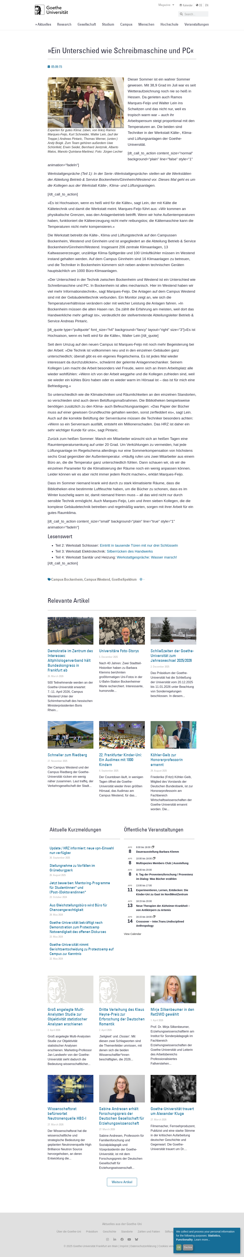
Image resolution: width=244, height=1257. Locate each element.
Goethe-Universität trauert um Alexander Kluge (172, 1111)
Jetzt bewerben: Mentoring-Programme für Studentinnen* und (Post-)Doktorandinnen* (80, 887)
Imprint (123, 1246)
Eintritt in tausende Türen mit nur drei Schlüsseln (139, 545)
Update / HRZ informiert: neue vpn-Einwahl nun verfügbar (82, 850)
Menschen (146, 24)
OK (179, 1247)
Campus (126, 24)
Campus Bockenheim (67, 579)
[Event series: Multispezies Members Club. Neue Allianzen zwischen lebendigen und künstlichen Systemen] (154, 858)
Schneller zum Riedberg (67, 754)
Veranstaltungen (197, 24)
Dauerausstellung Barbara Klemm (157, 851)
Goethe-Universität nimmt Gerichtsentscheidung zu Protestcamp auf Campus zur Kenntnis (82, 949)
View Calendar (132, 933)
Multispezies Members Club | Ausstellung (162, 863)
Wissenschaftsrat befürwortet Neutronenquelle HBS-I (67, 1113)
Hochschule (169, 24)
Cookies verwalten (169, 1246)
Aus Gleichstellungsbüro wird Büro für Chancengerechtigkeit (78, 907)
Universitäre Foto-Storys (119, 650)
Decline (188, 1247)
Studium (108, 24)
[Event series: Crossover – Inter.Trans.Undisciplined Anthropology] (154, 917)
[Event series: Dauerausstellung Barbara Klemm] (153, 847)
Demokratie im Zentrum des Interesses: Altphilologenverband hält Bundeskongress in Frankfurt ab (70, 660)
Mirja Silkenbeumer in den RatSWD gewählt (172, 1012)
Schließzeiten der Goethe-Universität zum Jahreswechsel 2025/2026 (172, 655)
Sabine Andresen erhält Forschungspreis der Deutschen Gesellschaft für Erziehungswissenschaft (121, 1116)
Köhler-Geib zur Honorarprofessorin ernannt (167, 759)
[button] (122, 1182)
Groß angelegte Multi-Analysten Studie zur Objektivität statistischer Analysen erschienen (67, 1017)
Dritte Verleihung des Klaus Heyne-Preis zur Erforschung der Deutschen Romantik (122, 1017)
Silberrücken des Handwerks (130, 551)
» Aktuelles (43, 24)
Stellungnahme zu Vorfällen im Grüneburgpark (72, 868)
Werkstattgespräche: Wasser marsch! (147, 557)
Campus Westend (97, 579)
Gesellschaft (87, 24)
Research (64, 24)
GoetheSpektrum (124, 579)
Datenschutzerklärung (143, 1246)
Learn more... (202, 1239)
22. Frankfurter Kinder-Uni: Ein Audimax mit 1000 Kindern (120, 759)
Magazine (166, 5)
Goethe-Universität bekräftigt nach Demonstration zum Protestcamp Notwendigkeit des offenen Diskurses (78, 927)
